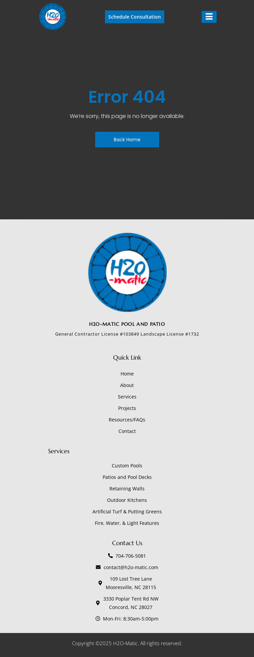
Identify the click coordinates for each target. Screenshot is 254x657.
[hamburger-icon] (209, 17)
